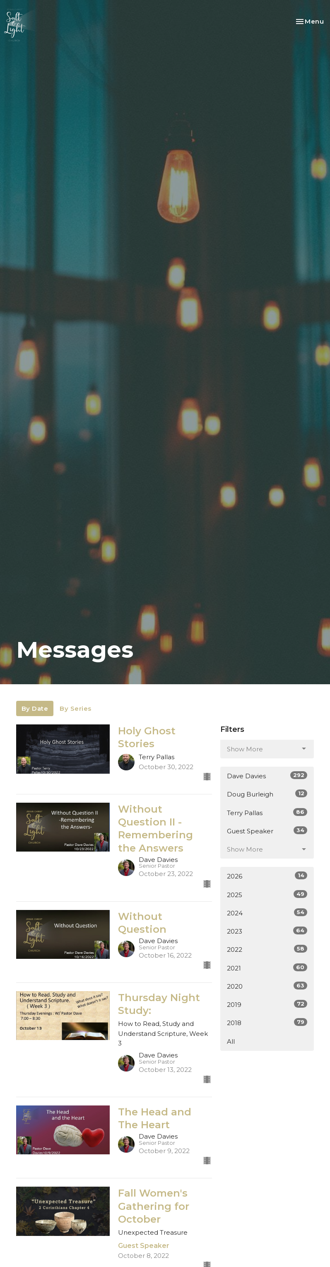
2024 (267, 912)
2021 (267, 967)
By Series (76, 708)
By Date (35, 708)
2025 (267, 894)
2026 (267, 875)
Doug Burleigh (267, 793)
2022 (267, 949)
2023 (267, 931)
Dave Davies (267, 775)
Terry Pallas (267, 812)
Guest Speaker (267, 830)
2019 (267, 1004)
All (231, 1041)
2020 (267, 986)
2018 (267, 1022)
